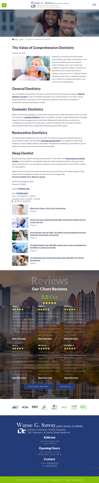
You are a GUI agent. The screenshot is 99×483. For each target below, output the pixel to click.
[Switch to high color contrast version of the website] (4, 5)
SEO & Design (77, 480)
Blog (21, 39)
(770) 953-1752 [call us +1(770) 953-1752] (23, 189)
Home (15, 39)
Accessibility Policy (56, 480)
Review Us (65, 387)
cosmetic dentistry (32, 117)
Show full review (19, 339)
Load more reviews (38, 387)
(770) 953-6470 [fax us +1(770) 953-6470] (22, 193)
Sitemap (67, 480)
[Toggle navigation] (94, 5)
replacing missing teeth (50, 141)
